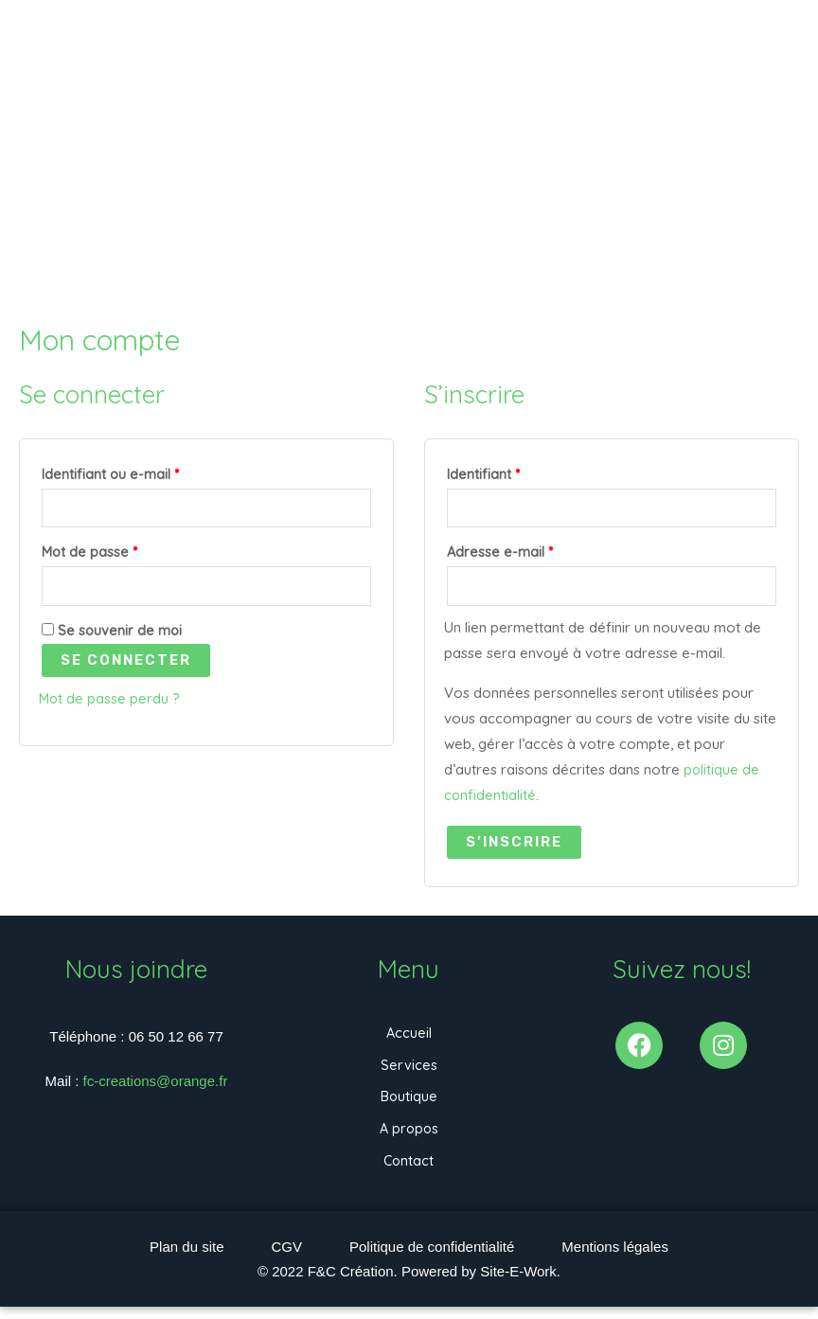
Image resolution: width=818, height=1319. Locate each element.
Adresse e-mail (536, 552)
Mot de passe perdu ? (110, 703)
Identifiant (519, 472)
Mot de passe (125, 552)
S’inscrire (514, 844)
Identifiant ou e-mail (146, 472)
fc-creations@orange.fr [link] (155, 1084)
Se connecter (126, 664)
